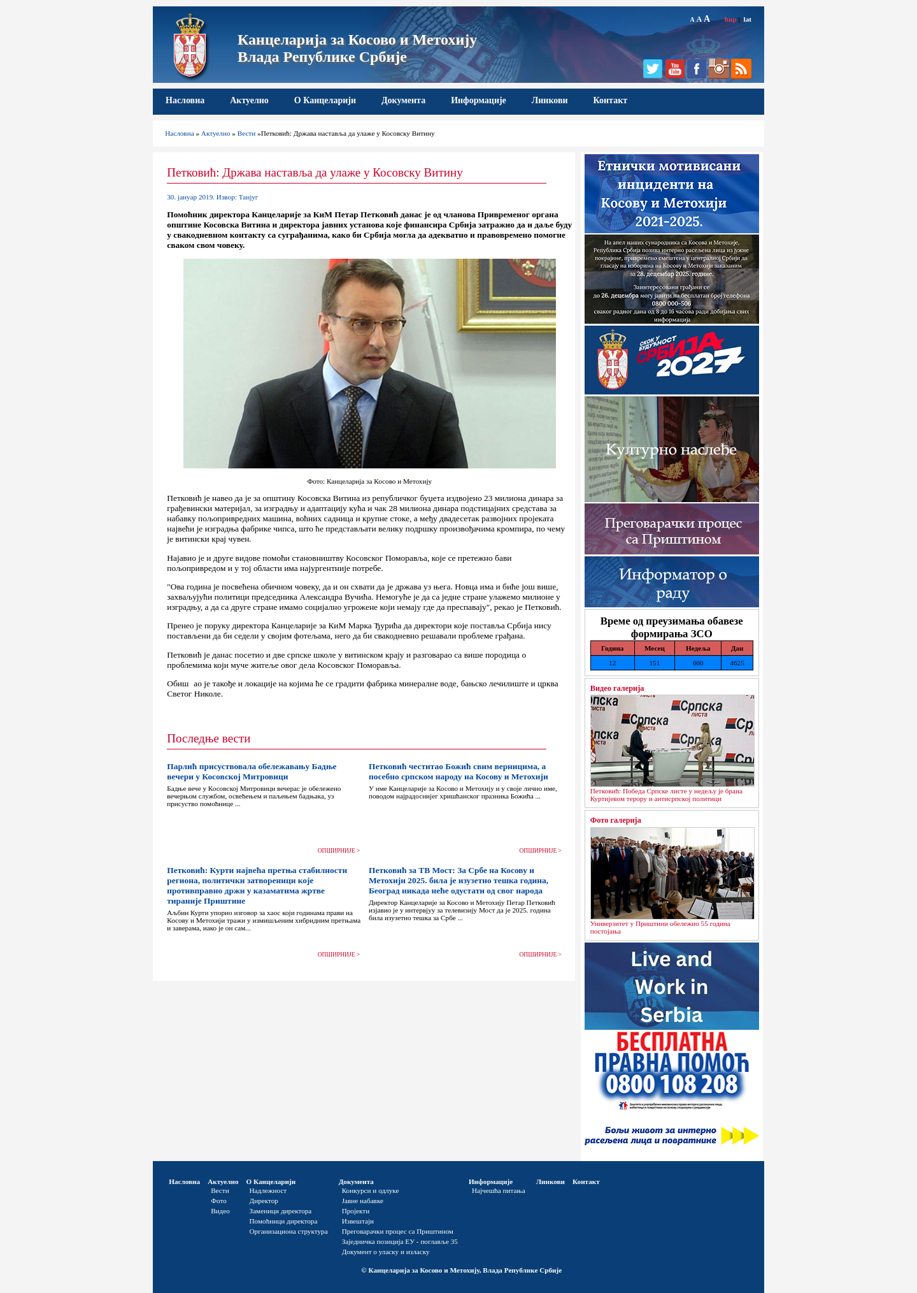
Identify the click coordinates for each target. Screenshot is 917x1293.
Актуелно (249, 100)
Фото (219, 1200)
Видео (220, 1211)
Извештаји (358, 1221)
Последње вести (208, 738)
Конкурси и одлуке (370, 1190)
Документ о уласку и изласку (386, 1251)
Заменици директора (281, 1211)
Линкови (550, 100)
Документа (403, 100)
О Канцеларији (325, 100)
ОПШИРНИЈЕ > (339, 851)
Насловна (185, 100)
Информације (478, 100)
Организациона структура (289, 1231)
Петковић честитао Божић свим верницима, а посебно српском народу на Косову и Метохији (458, 771)
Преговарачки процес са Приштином (397, 1231)
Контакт (611, 100)
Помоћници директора (284, 1221)
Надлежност (268, 1190)
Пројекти (356, 1211)
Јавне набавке (362, 1200)
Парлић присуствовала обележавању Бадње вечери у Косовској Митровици (251, 771)
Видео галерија (617, 688)
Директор (264, 1200)
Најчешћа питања (498, 1190)
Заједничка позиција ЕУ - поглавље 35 (400, 1241)
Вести (247, 133)
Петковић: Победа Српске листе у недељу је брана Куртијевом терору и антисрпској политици (666, 794)
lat (747, 19)
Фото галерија (615, 820)
